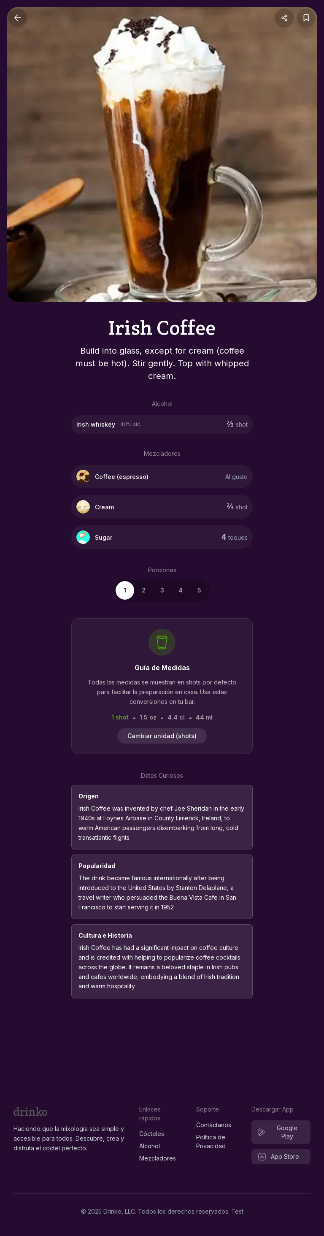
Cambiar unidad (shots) (162, 735)
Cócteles (151, 1133)
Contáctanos (213, 1124)
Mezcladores (157, 1158)
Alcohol (149, 1145)
